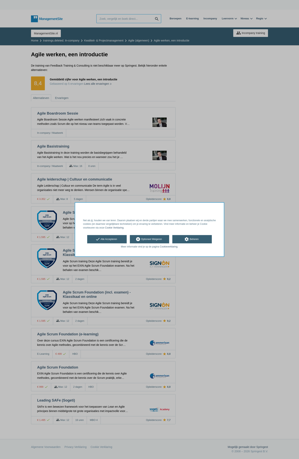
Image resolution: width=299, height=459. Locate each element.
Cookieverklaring (168, 246)
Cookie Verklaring (114, 227)
